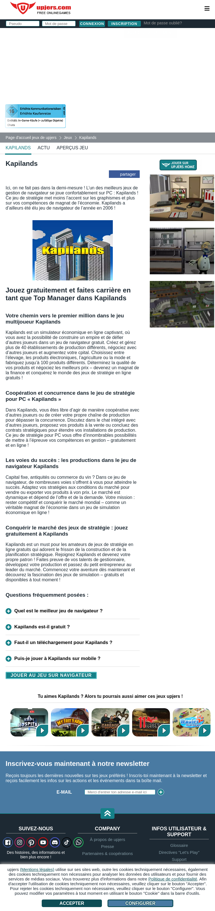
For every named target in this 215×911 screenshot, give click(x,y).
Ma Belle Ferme (70, 722)
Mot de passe (111, 72)
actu (44, 147)
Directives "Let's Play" (179, 852)
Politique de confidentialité (172, 879)
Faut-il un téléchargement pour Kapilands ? (63, 642)
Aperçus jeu (72, 147)
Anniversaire (111, 83)
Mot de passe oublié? (163, 23)
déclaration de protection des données (144, 102)
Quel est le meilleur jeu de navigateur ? (58, 610)
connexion (133, 35)
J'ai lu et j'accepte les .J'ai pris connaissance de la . (144, 99)
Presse (107, 846)
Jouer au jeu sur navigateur (51, 675)
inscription (124, 24)
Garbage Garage (110, 722)
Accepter (72, 903)
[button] (107, 814)
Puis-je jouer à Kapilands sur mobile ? (57, 658)
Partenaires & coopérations (107, 853)
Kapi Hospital (29, 722)
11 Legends (151, 722)
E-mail (64, 792)
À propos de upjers (107, 839)
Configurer (140, 903)
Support (179, 859)
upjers (41, 8)
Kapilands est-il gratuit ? (42, 626)
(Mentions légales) (37, 869)
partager (128, 174)
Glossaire (179, 845)
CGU (150, 94)
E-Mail (102, 61)
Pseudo (104, 49)
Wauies (192, 722)
